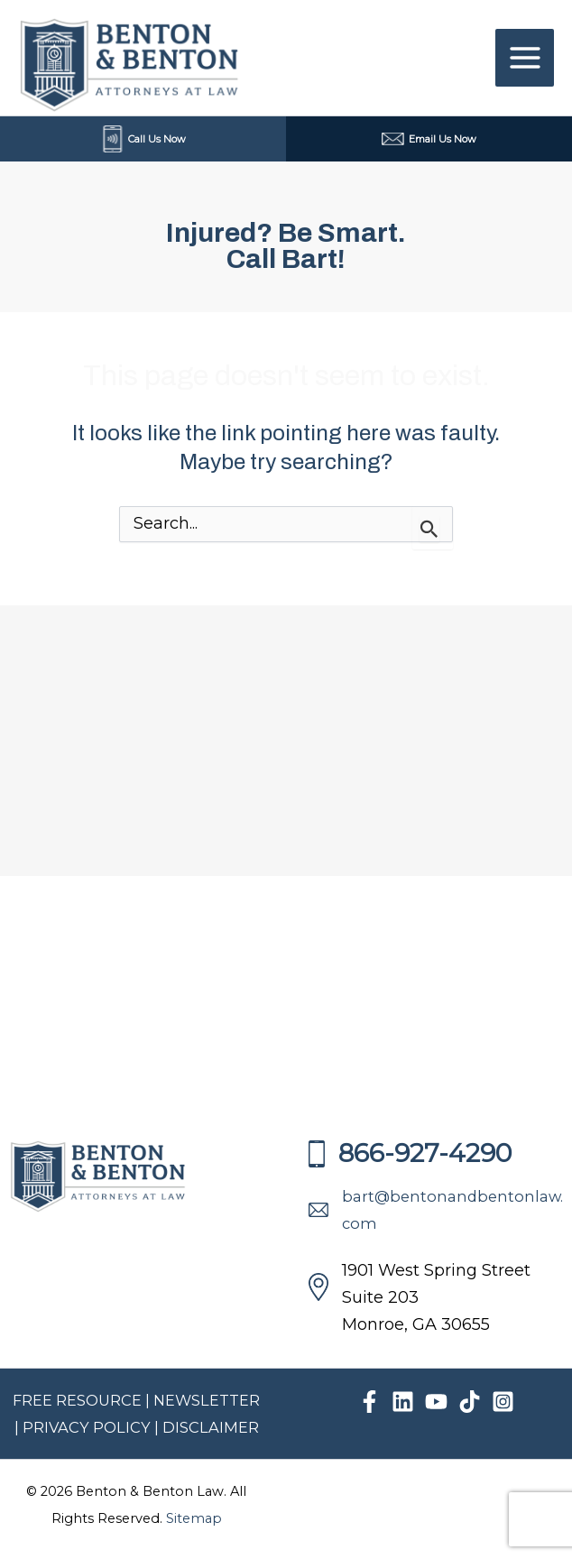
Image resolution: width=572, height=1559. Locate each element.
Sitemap (194, 1518)
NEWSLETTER (206, 1400)
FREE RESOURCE (77, 1400)
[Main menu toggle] (524, 58)
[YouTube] (436, 1401)
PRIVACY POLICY (88, 1427)
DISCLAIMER (210, 1427)
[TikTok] (469, 1401)
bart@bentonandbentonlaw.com (436, 1209)
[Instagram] (503, 1401)
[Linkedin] (403, 1401)
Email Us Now (429, 138)
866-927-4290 (410, 1153)
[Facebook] (369, 1401)
